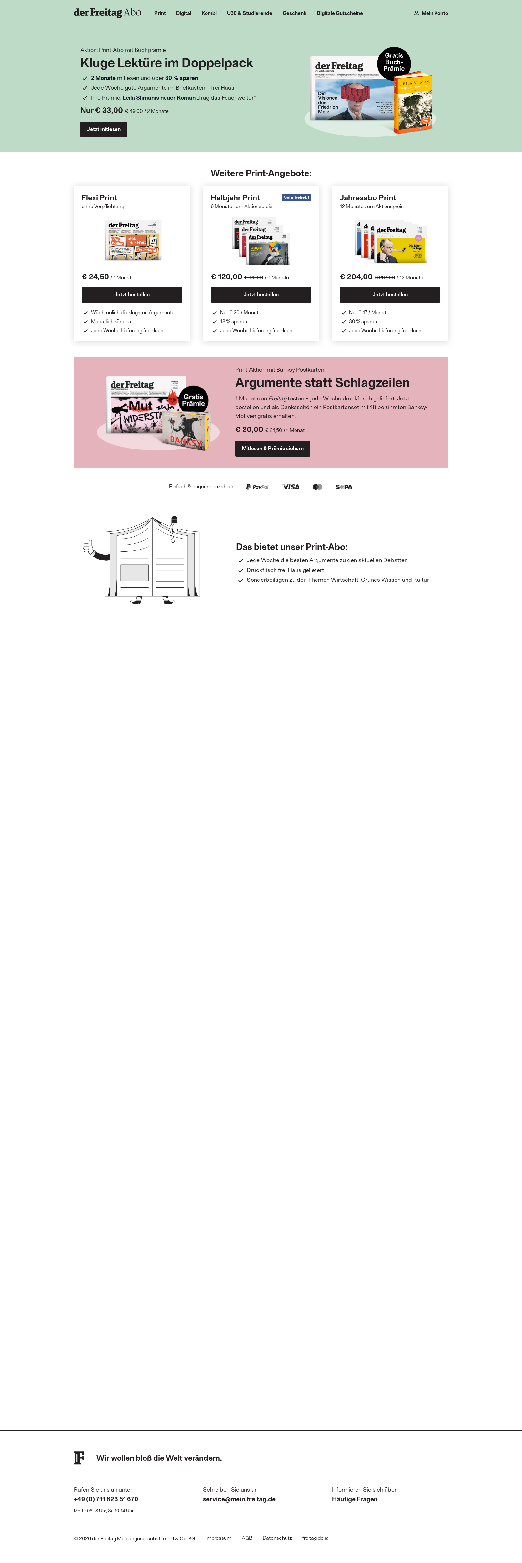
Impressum (218, 1538)
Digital (183, 13)
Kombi (209, 13)
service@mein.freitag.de (239, 1499)
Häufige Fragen (355, 1499)
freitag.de (315, 1538)
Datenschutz (277, 1538)
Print (160, 13)
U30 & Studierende (249, 13)
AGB (247, 1538)
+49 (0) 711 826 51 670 (106, 1499)
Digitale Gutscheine (340, 13)
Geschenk (294, 13)
